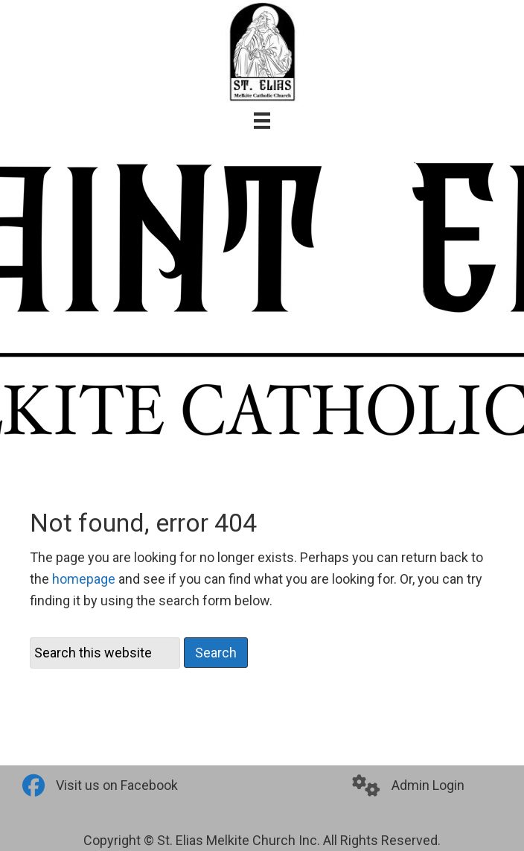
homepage (83, 579)
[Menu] (262, 120)
